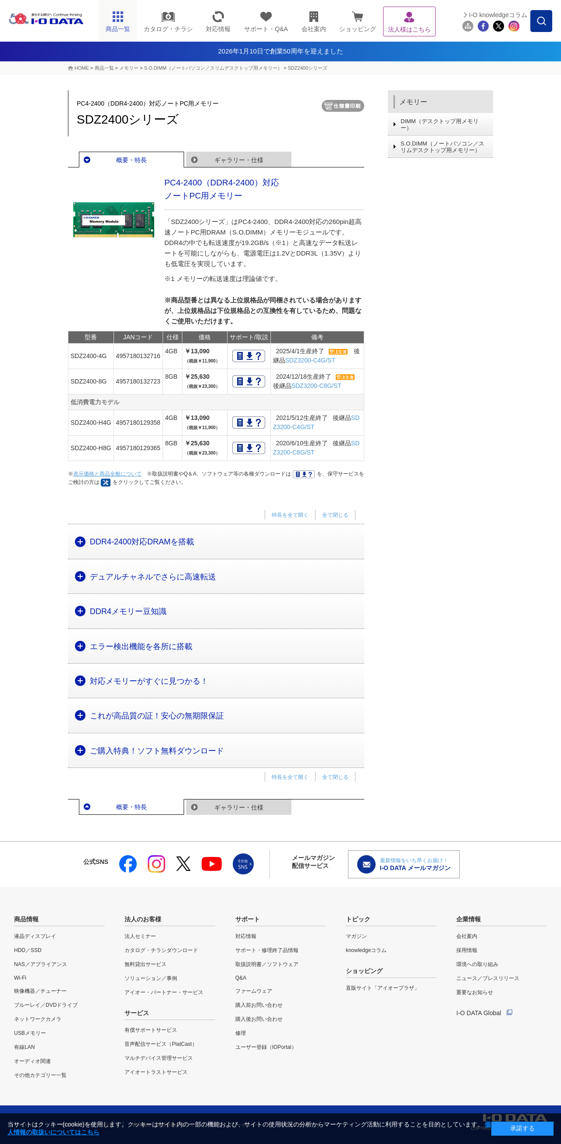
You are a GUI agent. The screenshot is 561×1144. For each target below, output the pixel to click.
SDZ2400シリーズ (307, 68)
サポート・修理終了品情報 (266, 950)
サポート (247, 919)
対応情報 (245, 936)
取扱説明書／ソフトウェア (266, 964)
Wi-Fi (20, 978)
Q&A (240, 978)
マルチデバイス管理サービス (158, 1058)
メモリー (128, 68)
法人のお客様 (142, 919)
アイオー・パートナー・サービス (163, 992)
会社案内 (466, 936)
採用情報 (466, 950)
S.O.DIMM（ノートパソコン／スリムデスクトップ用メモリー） (213, 68)
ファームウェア (253, 991)
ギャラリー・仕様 (238, 159)
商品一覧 (104, 68)
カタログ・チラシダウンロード (161, 950)
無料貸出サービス (145, 964)
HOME (82, 68)
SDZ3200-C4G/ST (310, 360)
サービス (136, 1012)
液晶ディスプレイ (35, 936)
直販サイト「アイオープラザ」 (382, 988)
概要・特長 (131, 159)
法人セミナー (140, 936)
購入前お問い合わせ (259, 1005)
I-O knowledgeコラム (498, 14)
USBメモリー (30, 1033)
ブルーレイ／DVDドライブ (46, 1005)
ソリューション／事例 (150, 978)
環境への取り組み (477, 964)
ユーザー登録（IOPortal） (266, 1047)
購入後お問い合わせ (259, 1019)
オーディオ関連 (32, 1061)
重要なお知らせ (474, 992)
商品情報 (26, 919)
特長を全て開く (290, 515)
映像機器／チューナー (40, 991)
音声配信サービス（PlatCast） (160, 1044)
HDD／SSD (28, 950)
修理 (240, 1033)
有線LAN (24, 1047)
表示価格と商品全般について (107, 474)
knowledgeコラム (366, 950)
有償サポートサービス (150, 1030)
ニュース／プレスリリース (487, 978)
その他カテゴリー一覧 (40, 1075)
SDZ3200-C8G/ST (316, 385)
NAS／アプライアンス (40, 964)
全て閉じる (335, 515)
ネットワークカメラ (37, 1019)
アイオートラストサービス (156, 1072)
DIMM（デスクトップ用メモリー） (440, 124)
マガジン (356, 936)
